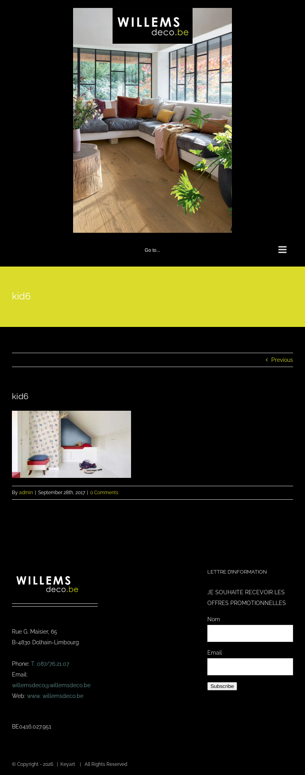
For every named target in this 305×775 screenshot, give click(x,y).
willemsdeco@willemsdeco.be (51, 685)
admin (26, 492)
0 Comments (104, 492)
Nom (213, 619)
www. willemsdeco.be (55, 696)
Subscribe (222, 686)
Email (214, 652)
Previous (282, 360)
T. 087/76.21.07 (50, 664)
